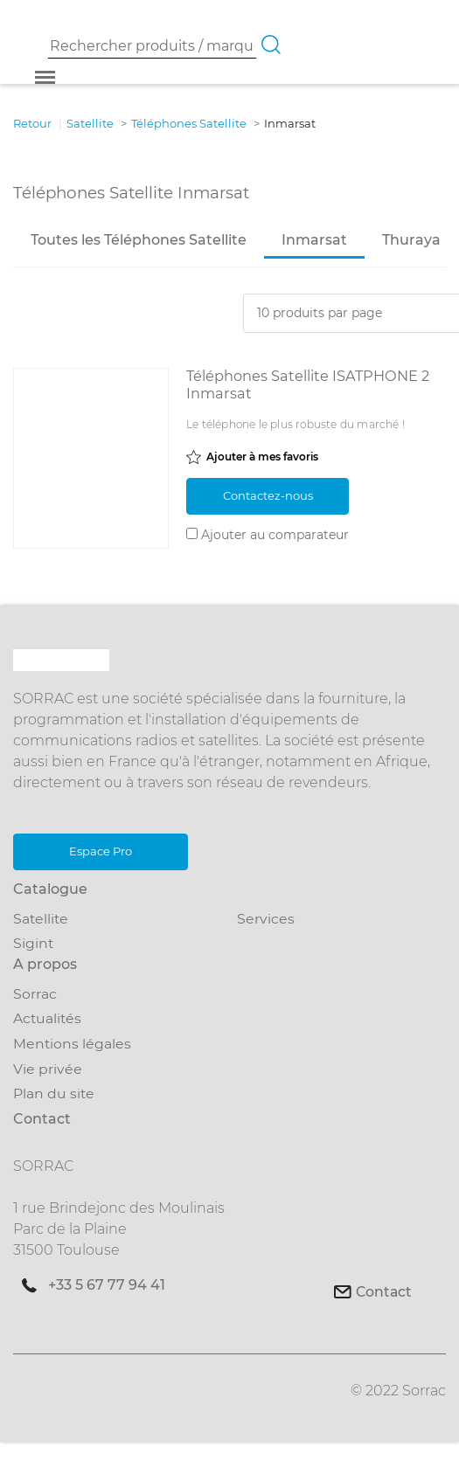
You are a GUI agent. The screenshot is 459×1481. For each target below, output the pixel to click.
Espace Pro (100, 851)
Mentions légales (72, 1043)
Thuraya (411, 240)
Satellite (40, 918)
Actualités (47, 1019)
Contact (384, 1292)
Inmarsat (314, 240)
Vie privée (47, 1069)
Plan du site (53, 1093)
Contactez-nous (268, 495)
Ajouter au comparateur (275, 535)
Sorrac (35, 994)
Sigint (33, 943)
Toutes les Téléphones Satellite (139, 240)
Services (266, 918)
